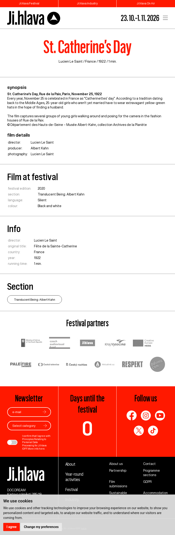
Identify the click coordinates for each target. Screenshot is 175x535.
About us (116, 463)
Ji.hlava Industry (87, 3)
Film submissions (118, 484)
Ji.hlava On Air (146, 3)
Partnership (117, 470)
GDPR (147, 481)
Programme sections (151, 473)
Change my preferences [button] (41, 527)
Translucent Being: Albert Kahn (61, 194)
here (42, 449)
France (90, 61)
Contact (149, 463)
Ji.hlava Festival (29, 3)
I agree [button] (12, 527)
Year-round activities (74, 477)
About (70, 464)
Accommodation (155, 493)
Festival (71, 489)
